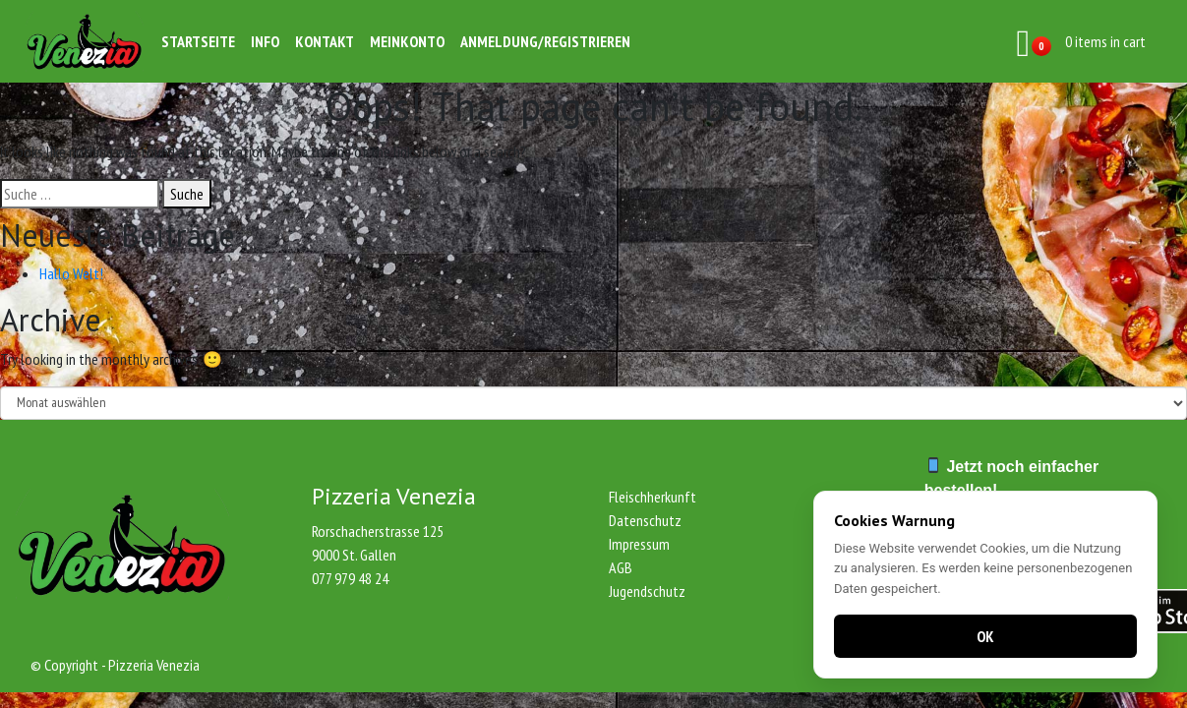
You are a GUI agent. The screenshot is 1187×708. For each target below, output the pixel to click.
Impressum (639, 544)
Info (265, 41)
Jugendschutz (647, 591)
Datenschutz (645, 520)
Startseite (198, 41)
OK (985, 636)
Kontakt (324, 41)
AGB (620, 567)
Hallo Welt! (71, 273)
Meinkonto (407, 41)
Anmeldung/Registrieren (545, 41)
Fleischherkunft (652, 496)
